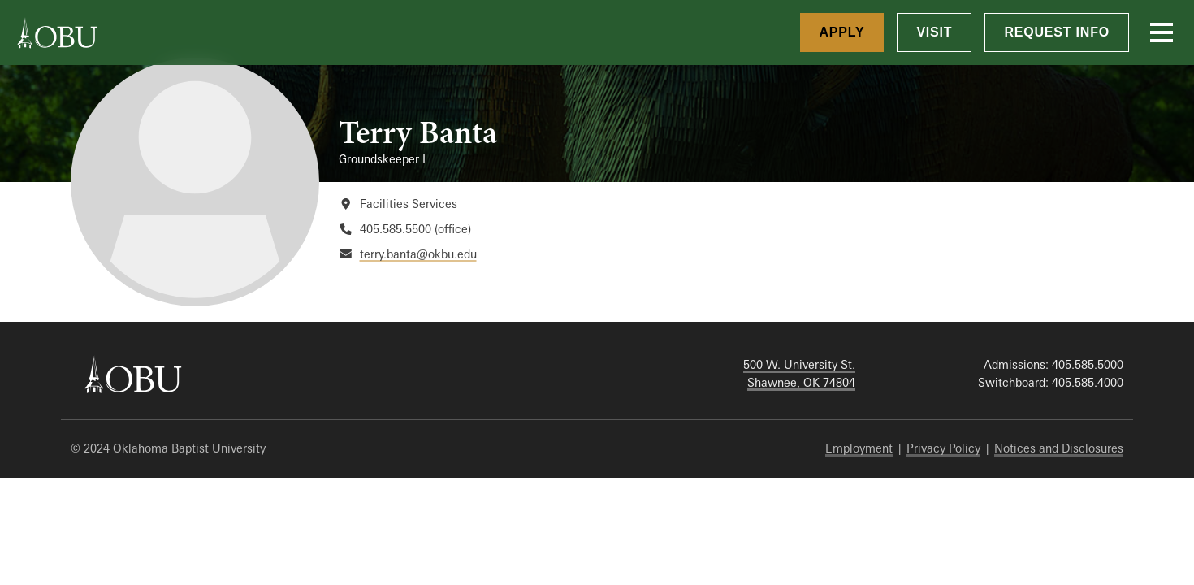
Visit (934, 32)
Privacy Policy (943, 448)
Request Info (1057, 32)
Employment (859, 448)
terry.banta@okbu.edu (418, 254)
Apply (842, 32)
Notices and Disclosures (1058, 448)
